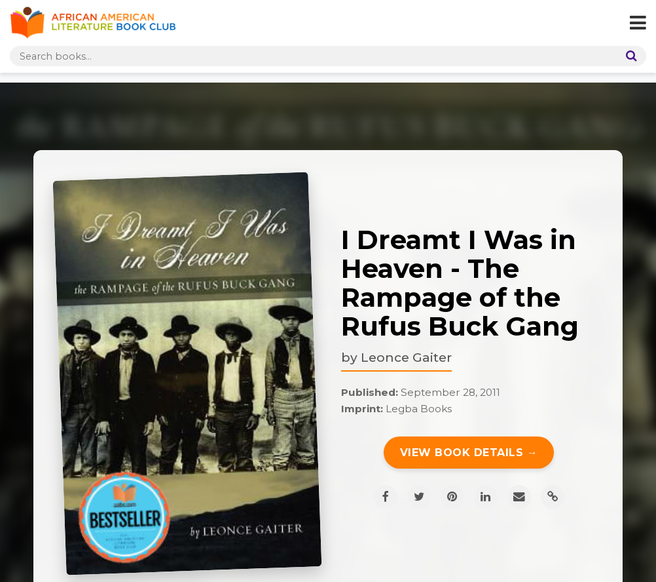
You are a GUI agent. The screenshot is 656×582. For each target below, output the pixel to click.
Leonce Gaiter (406, 357)
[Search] (628, 56)
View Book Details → (469, 452)
